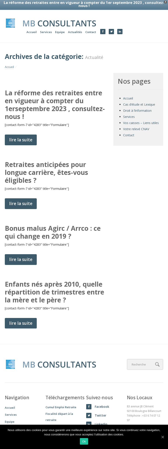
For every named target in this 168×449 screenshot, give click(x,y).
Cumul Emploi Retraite (61, 400)
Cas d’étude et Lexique (139, 98)
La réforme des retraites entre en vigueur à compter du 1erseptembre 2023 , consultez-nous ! (55, 98)
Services (46, 25)
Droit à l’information (137, 104)
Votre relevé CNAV (136, 122)
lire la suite (20, 133)
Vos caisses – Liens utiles (141, 116)
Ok (84, 441)
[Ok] (162, 437)
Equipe (60, 25)
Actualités (75, 25)
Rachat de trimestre (59, 420)
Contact (90, 25)
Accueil (31, 25)
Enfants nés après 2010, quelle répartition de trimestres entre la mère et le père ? (54, 285)
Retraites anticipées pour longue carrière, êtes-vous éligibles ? (46, 165)
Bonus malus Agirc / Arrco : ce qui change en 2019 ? (53, 225)
